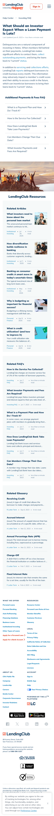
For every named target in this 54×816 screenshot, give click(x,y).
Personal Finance (10, 319)
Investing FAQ (10, 381)
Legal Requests (33, 663)
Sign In (36, 6)
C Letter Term (12, 566)
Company (6, 681)
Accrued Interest (16, 517)
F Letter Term (12, 585)
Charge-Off (13, 555)
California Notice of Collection (38, 642)
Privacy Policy (32, 637)
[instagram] (27, 724)
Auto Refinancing (9, 614)
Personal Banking (10, 609)
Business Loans (9, 622)
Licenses (30, 668)
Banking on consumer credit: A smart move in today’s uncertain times (19, 274)
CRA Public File (9, 677)
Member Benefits (34, 614)
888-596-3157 (16, 751)
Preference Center (29, 810)
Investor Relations (10, 703)
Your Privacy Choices (37, 690)
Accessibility (32, 650)
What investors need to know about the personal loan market (19, 217)
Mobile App (31, 681)
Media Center (8, 694)
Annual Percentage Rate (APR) (23, 536)
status (23, 60)
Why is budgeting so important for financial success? (19, 304)
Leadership (7, 685)
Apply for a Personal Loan (13, 635)
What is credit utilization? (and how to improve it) (18, 331)
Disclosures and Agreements (38, 659)
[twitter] (17, 724)
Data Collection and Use (36, 646)
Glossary (30, 622)
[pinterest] (46, 724)
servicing (21, 67)
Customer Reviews (34, 618)
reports (19, 70)
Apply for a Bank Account (13, 640)
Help (29, 685)
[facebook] (7, 724)
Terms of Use (32, 633)
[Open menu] (49, 6)
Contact (6, 707)
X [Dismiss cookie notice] (47, 803)
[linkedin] (36, 724)
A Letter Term (12, 529)
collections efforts (39, 67)
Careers (6, 690)
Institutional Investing (11, 232)
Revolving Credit (16, 498)
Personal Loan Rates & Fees (38, 609)
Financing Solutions (10, 618)
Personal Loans (9, 605)
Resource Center (33, 605)
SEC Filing (31, 655)
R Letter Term (12, 510)
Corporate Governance (12, 698)
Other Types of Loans (11, 631)
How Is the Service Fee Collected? (25, 369)
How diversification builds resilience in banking (17, 246)
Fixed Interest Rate (17, 574)
